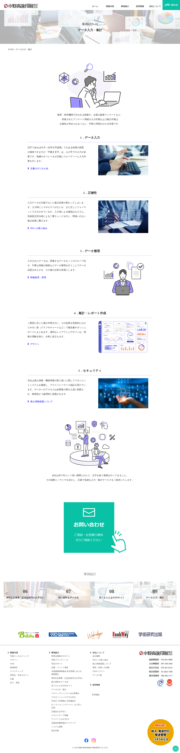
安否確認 (94, 695)
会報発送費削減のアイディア (63, 723)
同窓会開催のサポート (60, 656)
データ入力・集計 (58, 690)
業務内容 (110, 6)
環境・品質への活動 (100, 667)
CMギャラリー (98, 671)
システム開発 (57, 727)
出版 (12, 679)
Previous (7, 593)
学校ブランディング (59, 660)
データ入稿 (97, 675)
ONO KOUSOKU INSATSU (89, 748)
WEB (12, 664)
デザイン (33, 344)
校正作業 (55, 731)
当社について (155, 6)
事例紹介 (125, 6)
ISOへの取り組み (37, 228)
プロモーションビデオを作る (63, 697)
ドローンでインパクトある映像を (65, 693)
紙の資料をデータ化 (59, 682)
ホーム (95, 6)
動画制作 (14, 667)
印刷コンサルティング (19, 656)
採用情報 (140, 6)
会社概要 (96, 656)
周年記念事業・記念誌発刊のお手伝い (67, 678)
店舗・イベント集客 (59, 667)
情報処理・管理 (37, 277)
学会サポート (57, 664)
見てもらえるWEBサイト (61, 686)
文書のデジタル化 (38, 168)
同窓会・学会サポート (19, 675)
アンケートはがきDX (60, 719)
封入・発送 (15, 683)
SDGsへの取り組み (100, 660)
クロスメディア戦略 (59, 715)
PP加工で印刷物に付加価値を (63, 701)
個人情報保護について (40, 401)
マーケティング (16, 671)
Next (173, 593)
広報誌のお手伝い (58, 712)
